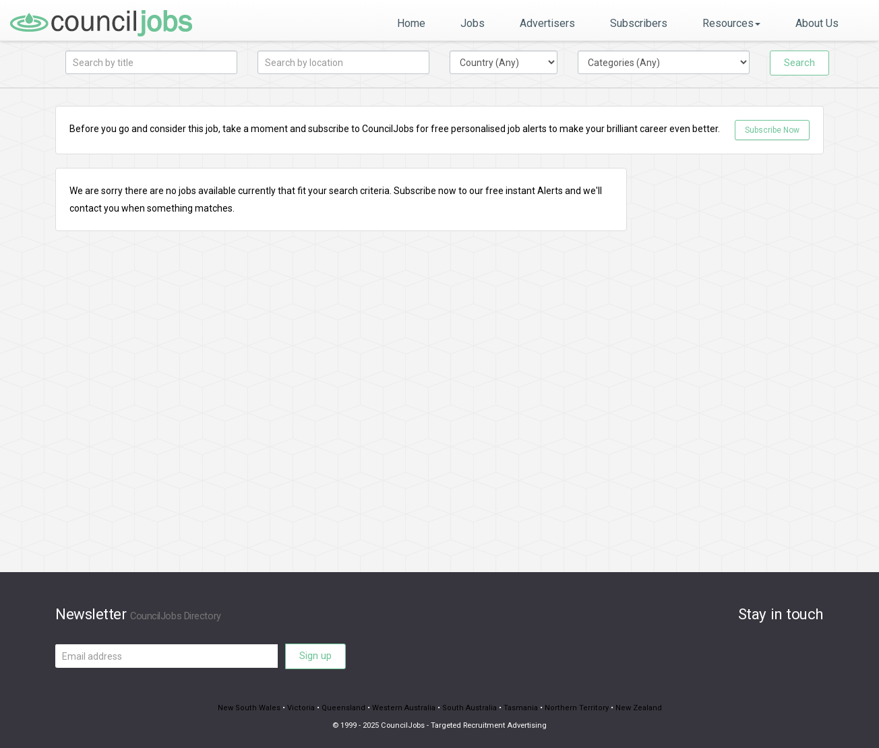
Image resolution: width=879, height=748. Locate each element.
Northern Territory (572, 708)
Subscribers (638, 23)
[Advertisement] (735, 370)
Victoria (304, 708)
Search (799, 63)
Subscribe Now (772, 130)
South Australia (468, 708)
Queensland (345, 708)
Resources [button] (731, 23)
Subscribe (415, 190)
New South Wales (255, 708)
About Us (817, 23)
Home (411, 23)
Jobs (472, 23)
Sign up (315, 656)
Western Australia (404, 708)
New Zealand (631, 708)
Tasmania (518, 708)
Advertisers (547, 23)
